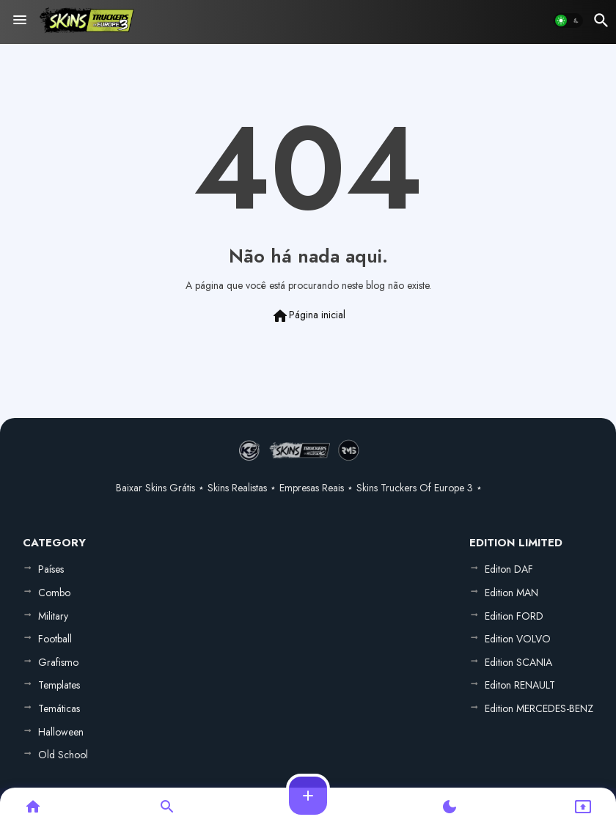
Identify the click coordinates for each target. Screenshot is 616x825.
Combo (54, 592)
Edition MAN (511, 592)
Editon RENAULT (520, 685)
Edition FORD (514, 616)
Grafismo (58, 662)
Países (51, 569)
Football (55, 638)
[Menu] (20, 20)
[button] (568, 20)
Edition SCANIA (518, 662)
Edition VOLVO (518, 638)
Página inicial (308, 316)
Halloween (61, 732)
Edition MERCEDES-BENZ (539, 708)
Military (53, 616)
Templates (59, 685)
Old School (63, 754)
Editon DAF (509, 569)
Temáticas (59, 708)
